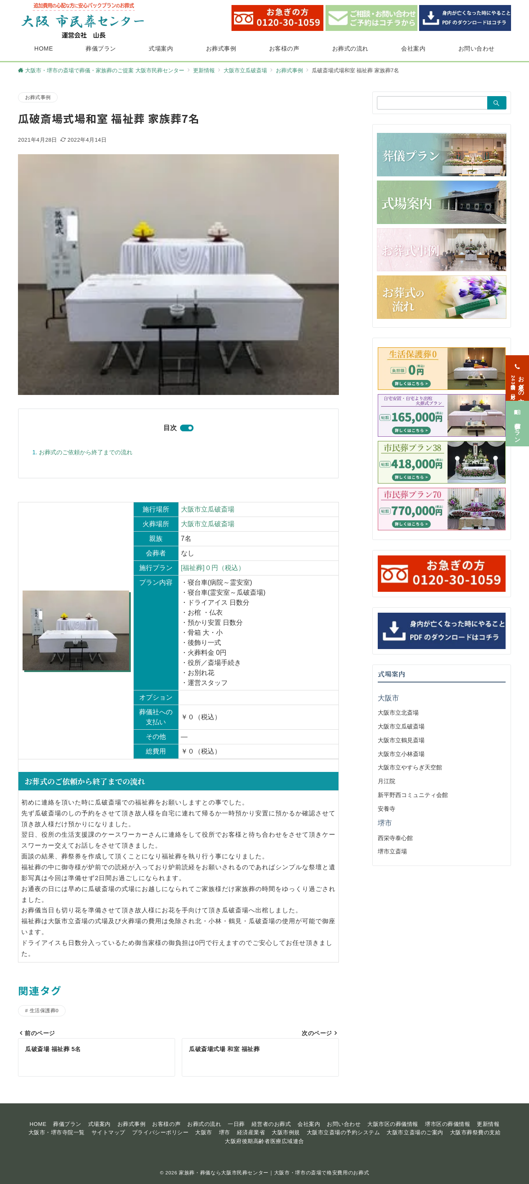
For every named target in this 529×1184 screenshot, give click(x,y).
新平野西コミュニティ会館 (413, 795)
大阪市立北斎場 (398, 712)
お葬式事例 (38, 97)
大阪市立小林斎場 (401, 754)
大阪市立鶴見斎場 (401, 740)
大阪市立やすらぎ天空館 (410, 767)
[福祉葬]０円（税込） (213, 567)
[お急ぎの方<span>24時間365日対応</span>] (517, 372)
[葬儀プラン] (517, 418)
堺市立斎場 (392, 851)
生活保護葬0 (44, 1010)
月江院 (386, 781)
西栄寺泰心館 (395, 838)
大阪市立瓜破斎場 (207, 509)
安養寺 (386, 808)
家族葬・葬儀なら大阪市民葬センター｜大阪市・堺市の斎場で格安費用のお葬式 (274, 1172)
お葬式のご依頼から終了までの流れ (85, 452)
